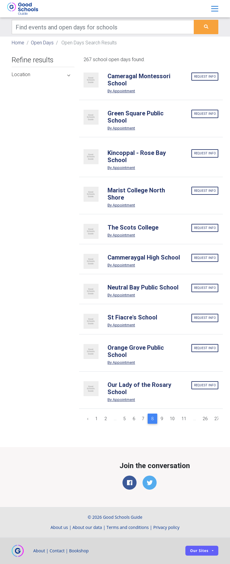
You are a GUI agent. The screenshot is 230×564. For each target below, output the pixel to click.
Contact (56, 551)
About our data (87, 527)
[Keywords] (103, 27)
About (39, 551)
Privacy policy (166, 527)
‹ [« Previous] (87, 418)
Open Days (42, 43)
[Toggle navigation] (215, 8)
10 (172, 418)
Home (18, 43)
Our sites (199, 550)
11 (183, 418)
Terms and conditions (128, 527)
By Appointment (121, 91)
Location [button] (41, 74)
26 (205, 418)
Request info (205, 77)
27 (216, 418)
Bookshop (79, 551)
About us (59, 527)
